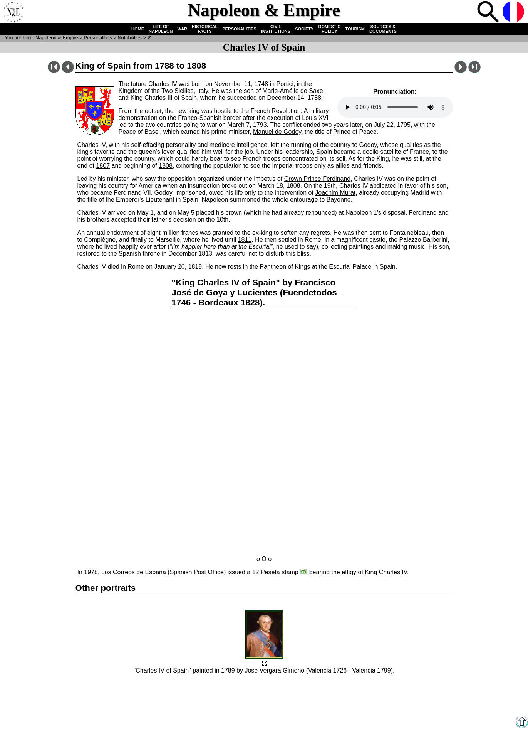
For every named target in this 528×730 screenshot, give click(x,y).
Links (225, 690)
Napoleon (215, 199)
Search (488, 12)
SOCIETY (304, 29)
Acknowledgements (246, 696)
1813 (205, 253)
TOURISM (355, 29)
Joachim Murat (335, 192)
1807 (103, 165)
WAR (182, 29)
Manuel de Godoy (277, 131)
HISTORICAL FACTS (205, 29)
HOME (137, 29)
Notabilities (129, 37)
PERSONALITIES (239, 29)
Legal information (290, 690)
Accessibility (250, 690)
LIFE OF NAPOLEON (161, 29)
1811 (245, 239)
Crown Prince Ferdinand (317, 178)
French (514, 12)
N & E (56, 37)
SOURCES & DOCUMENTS (383, 29)
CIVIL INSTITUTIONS (275, 29)
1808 (166, 165)
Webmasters (289, 696)
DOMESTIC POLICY (329, 29)
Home (13, 12)
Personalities (98, 37)
